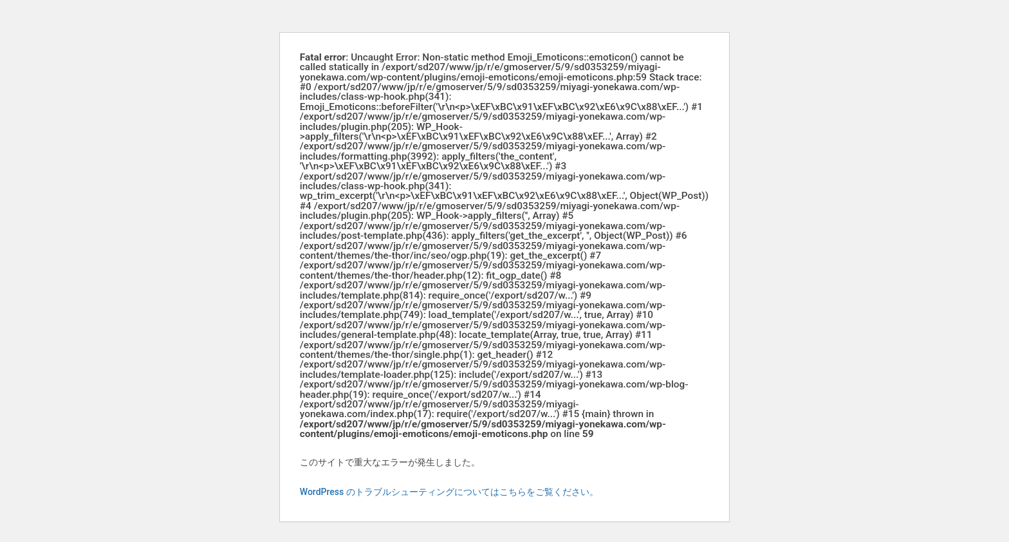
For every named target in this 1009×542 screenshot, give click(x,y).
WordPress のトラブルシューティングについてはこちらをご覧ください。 (449, 492)
